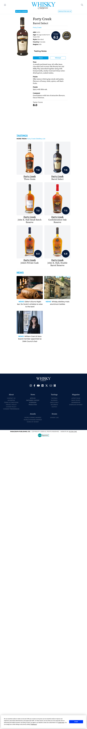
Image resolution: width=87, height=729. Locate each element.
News (21, 302)
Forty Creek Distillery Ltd (31, 139)
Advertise (11, 400)
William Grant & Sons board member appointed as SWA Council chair (30, 338)
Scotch (54, 407)
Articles (33, 398)
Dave (41, 58)
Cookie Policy (11, 407)
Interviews (32, 402)
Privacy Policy (11, 404)
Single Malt (54, 402)
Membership (75, 402)
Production (33, 404)
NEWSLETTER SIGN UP (65, 11)
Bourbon (54, 404)
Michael (58, 58)
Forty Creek (37, 27)
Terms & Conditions (11, 402)
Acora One (73, 431)
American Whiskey (76, 404)
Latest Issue (75, 398)
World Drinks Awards (32, 417)
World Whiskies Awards (33, 419)
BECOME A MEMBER (21, 11)
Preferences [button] (34, 724)
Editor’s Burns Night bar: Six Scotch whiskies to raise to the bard (30, 304)
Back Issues (75, 400)
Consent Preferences (11, 409)
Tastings (22, 135)
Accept (76, 721)
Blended (54, 400)
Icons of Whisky (33, 422)
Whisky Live (54, 417)
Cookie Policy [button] (61, 722)
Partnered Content (32, 400)
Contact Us (11, 398)
